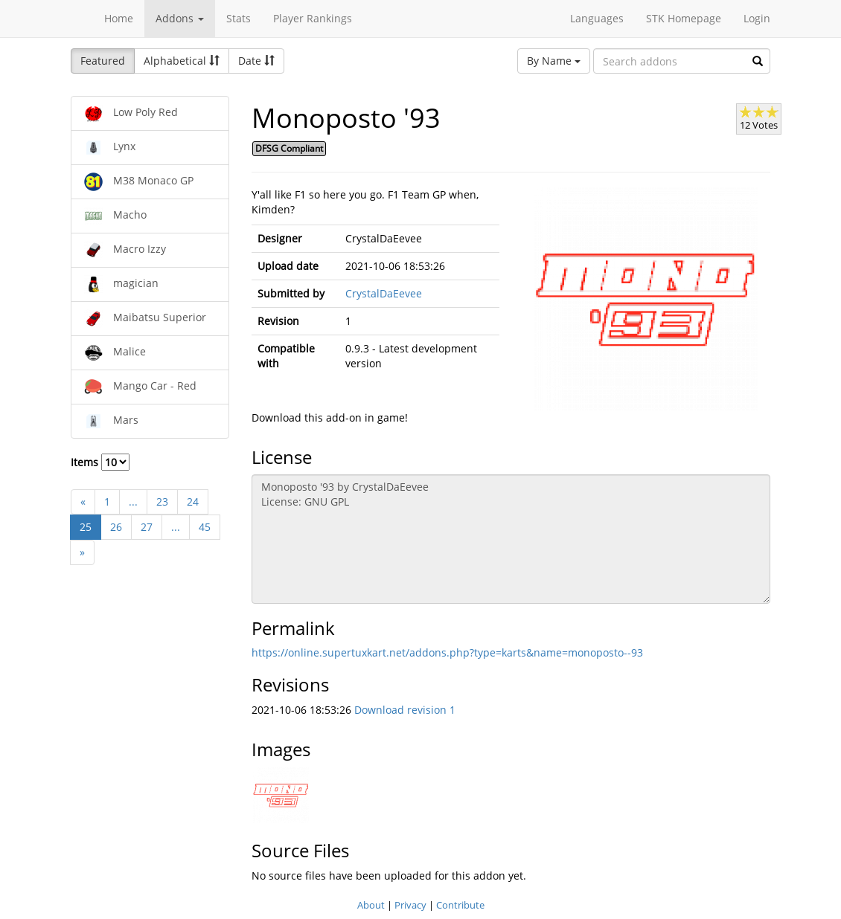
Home (118, 18)
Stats (238, 18)
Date (256, 61)
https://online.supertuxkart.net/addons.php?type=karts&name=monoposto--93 (447, 652)
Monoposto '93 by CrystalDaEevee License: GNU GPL (511, 539)
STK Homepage (683, 18)
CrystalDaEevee (383, 293)
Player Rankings (312, 18)
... (133, 501)
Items (100, 462)
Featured (102, 61)
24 (193, 501)
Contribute (460, 905)
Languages (597, 18)
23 (162, 501)
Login (757, 18)
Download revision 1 (404, 710)
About (371, 905)
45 (205, 527)
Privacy (410, 905)
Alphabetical (182, 61)
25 (86, 527)
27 (147, 527)
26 (116, 527)
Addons (180, 18)
